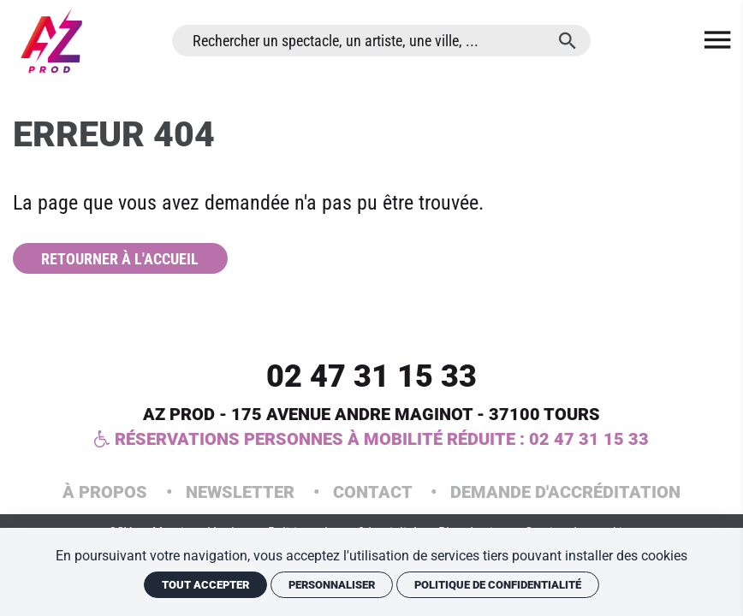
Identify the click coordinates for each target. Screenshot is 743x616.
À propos (107, 492)
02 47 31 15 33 (371, 376)
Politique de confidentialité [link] (497, 584)
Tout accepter (205, 584)
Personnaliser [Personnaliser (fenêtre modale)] (331, 584)
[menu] (717, 40)
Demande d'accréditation (565, 492)
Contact (374, 492)
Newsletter (242, 492)
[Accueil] (51, 41)
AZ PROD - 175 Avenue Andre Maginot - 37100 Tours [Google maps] (371, 414)
